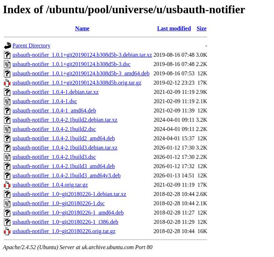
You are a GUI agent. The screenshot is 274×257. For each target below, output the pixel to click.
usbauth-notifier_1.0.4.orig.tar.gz (50, 185)
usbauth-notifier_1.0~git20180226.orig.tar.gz (64, 231)
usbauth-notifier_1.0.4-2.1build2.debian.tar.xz (64, 120)
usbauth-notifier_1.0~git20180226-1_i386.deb (65, 222)
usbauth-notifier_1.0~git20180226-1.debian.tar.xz (69, 194)
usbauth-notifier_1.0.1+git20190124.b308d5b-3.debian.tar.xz (82, 55)
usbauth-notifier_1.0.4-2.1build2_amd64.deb (63, 138)
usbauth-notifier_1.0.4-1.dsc (44, 101)
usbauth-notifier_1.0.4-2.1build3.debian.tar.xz (64, 148)
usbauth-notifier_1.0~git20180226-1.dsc (58, 203)
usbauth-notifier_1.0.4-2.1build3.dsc (54, 157)
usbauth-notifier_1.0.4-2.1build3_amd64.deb (63, 166)
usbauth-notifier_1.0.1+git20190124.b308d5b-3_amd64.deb (80, 73)
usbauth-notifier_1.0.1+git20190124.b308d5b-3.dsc (71, 64)
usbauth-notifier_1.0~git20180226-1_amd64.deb (68, 213)
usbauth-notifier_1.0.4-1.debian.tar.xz (55, 92)
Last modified (174, 28)
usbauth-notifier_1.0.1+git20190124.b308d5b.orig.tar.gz (76, 83)
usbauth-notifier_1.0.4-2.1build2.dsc (54, 129)
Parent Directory (31, 45)
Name (82, 28)
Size (202, 28)
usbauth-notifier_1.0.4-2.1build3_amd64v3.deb (66, 175)
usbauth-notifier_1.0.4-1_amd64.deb (54, 110)
